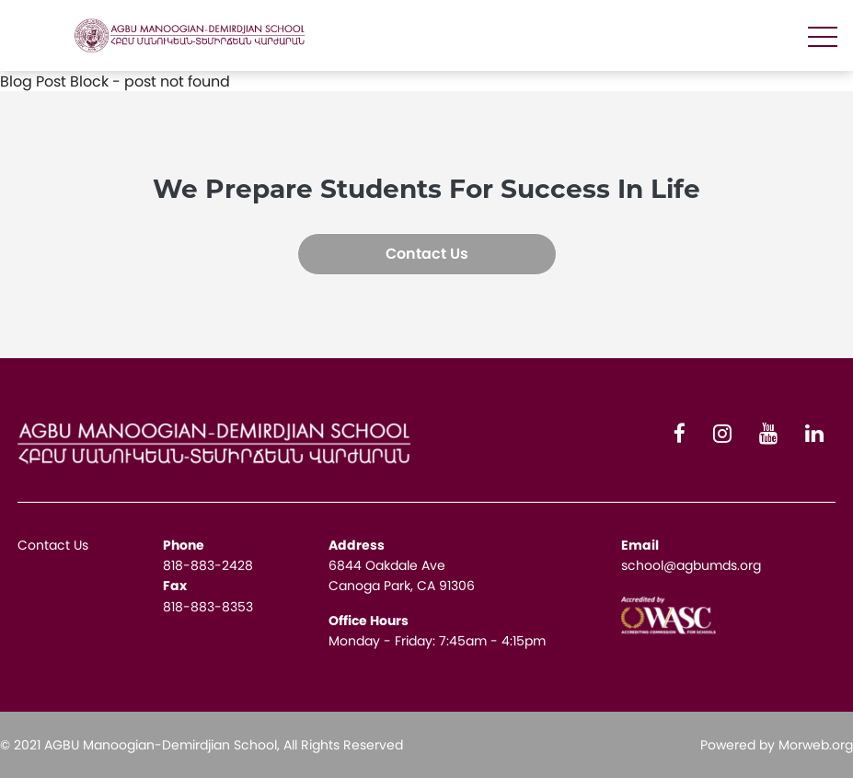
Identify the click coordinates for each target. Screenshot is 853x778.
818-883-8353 (208, 607)
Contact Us (427, 253)
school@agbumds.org (691, 565)
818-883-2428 (208, 565)
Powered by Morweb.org (776, 745)
